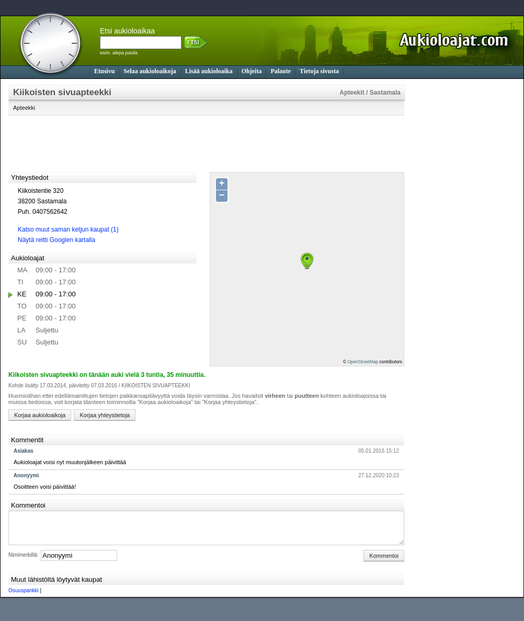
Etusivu (104, 71)
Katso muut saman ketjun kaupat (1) (68, 229)
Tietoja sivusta (319, 71)
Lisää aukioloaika (209, 71)
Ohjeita (252, 71)
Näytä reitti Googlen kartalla (56, 240)
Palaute (280, 71)
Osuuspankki (23, 597)
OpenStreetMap (362, 361)
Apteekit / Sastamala (370, 92)
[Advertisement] (455, 241)
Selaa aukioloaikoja (149, 71)
